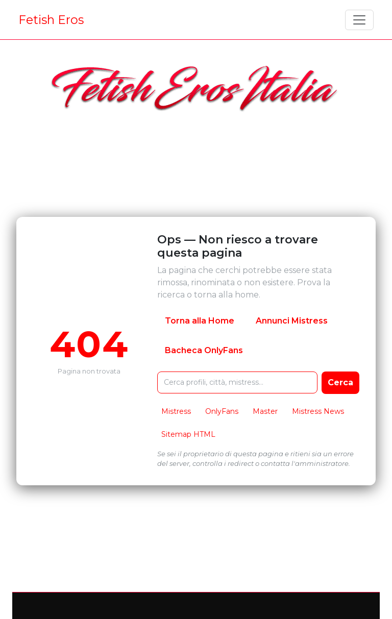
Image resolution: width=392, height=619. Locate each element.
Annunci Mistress (292, 321)
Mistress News (318, 411)
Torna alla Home (199, 321)
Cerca (340, 382)
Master (265, 411)
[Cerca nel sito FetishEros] (237, 382)
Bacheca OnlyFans (204, 350)
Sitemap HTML (188, 434)
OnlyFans (221, 411)
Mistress (176, 411)
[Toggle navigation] (359, 20)
